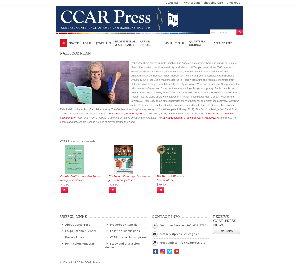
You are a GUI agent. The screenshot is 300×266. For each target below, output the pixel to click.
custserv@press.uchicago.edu (180, 234)
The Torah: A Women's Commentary (170, 178)
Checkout (233, 2)
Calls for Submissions (122, 231)
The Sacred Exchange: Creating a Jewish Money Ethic (188, 117)
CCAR (150, 17)
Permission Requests (77, 243)
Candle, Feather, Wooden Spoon (124, 113)
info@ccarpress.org (191, 242)
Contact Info (166, 216)
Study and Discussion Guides (122, 245)
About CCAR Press (75, 224)
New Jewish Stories (72, 180)
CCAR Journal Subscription (125, 237)
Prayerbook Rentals (121, 224)
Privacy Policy (72, 237)
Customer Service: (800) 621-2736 (182, 225)
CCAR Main (173, 2)
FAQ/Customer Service (78, 231)
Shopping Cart (213, 2)
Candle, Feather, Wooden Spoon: (80, 176)
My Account (192, 2)
